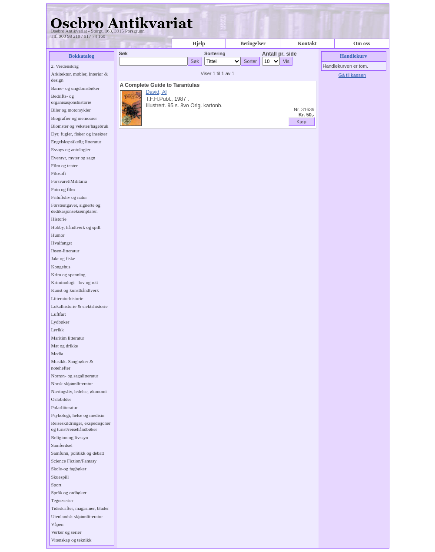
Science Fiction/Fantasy (74, 460)
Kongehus (60, 266)
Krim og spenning (68, 274)
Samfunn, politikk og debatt (77, 453)
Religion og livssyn (69, 437)
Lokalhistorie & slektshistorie (79, 306)
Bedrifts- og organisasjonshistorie (71, 99)
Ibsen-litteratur (65, 250)
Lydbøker (60, 321)
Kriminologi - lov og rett (74, 282)
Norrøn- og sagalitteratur (75, 375)
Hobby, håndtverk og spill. (76, 227)
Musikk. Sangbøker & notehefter (72, 364)
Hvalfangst (61, 242)
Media (57, 353)
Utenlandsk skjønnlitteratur (77, 516)
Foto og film (63, 189)
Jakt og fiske (63, 258)
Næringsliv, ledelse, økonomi (79, 391)
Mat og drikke (64, 345)
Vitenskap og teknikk (71, 539)
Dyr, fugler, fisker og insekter (79, 133)
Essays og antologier (71, 149)
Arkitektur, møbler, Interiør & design (79, 77)
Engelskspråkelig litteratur (76, 141)
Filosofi (58, 173)
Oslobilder (61, 399)
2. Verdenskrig (65, 66)
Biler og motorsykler (71, 109)
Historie (58, 218)
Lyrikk (57, 329)
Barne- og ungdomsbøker (75, 88)
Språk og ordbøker (68, 492)
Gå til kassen (352, 75)
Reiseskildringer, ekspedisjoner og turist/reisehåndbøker (81, 426)
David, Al (156, 92)
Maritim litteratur (67, 337)
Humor (58, 235)
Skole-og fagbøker (68, 468)
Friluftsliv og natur (69, 197)
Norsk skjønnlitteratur (72, 383)
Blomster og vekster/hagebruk (80, 126)
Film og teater (64, 165)
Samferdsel (62, 445)
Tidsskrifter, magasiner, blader (80, 508)
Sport (56, 484)
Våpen (57, 524)
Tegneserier (62, 500)
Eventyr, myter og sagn (73, 157)
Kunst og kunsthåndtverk (75, 290)
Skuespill (60, 476)
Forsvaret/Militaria (69, 181)
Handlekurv (353, 56)
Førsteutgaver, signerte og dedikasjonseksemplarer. (75, 208)
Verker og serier (66, 532)
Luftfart (58, 314)
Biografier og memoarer (74, 118)
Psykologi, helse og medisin (78, 415)
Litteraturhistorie (67, 298)
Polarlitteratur (64, 407)
